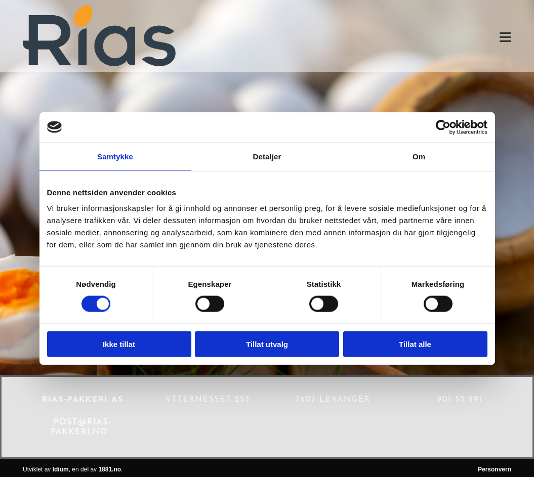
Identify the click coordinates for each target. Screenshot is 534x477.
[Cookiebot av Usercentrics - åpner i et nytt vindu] (443, 127)
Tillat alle (415, 344)
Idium (61, 469)
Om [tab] (419, 156)
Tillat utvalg (267, 344)
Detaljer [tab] (267, 156)
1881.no (109, 469)
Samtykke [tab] (115, 156)
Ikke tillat (119, 344)
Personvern (494, 469)
